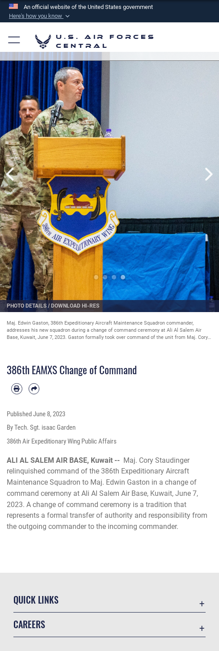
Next (208, 174)
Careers (29, 624)
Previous (11, 174)
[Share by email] (34, 388)
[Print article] (16, 388)
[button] (40, 16)
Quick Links (36, 599)
